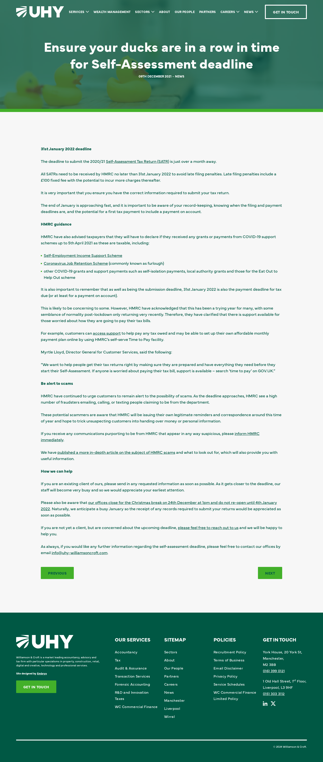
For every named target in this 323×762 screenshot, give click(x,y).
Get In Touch (286, 11)
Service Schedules (229, 684)
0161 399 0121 (274, 670)
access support (107, 333)
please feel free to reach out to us (208, 527)
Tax (117, 659)
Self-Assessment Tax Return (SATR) (137, 161)
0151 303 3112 (274, 693)
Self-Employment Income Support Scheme (83, 255)
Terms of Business (229, 659)
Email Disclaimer (228, 667)
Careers (227, 11)
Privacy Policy (225, 676)
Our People (185, 11)
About (164, 11)
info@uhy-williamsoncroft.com (79, 552)
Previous (57, 572)
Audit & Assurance (131, 667)
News (249, 11)
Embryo (42, 673)
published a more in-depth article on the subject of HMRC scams (116, 452)
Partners (207, 11)
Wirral (169, 716)
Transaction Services (132, 676)
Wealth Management (112, 11)
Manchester (174, 700)
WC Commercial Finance (136, 706)
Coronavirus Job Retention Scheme (76, 263)
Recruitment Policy (230, 651)
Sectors (142, 11)
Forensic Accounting (132, 684)
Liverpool (172, 708)
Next (270, 572)
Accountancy (126, 651)
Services (77, 11)
